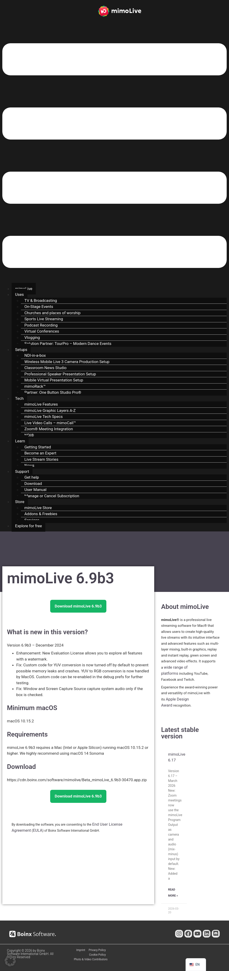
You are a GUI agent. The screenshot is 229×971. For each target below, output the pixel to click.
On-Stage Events (38, 306)
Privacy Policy (97, 950)
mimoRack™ (35, 386)
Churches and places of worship (52, 312)
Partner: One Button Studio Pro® (52, 392)
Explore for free (28, 526)
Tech (19, 398)
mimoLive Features (41, 404)
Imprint (80, 950)
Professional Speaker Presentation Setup (60, 374)
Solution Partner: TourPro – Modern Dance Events (67, 343)
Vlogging (32, 337)
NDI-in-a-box (35, 355)
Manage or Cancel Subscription (51, 496)
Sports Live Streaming (43, 319)
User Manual (35, 489)
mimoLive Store (38, 507)
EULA (37, 830)
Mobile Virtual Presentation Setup (53, 380)
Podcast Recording (41, 325)
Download (33, 483)
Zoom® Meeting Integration (48, 429)
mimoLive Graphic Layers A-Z (50, 410)
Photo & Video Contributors (91, 959)
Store (19, 501)
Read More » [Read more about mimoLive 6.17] (173, 892)
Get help (31, 477)
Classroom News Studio (45, 367)
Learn (20, 441)
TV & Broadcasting (40, 300)
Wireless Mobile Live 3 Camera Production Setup (66, 361)
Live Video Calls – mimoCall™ (50, 422)
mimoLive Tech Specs (43, 416)
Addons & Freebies (40, 513)
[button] (114, 156)
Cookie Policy (97, 954)
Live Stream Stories (41, 459)
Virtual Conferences (41, 331)
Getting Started (37, 447)
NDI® (29, 435)
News (29, 465)
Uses (19, 294)
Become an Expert (40, 453)
